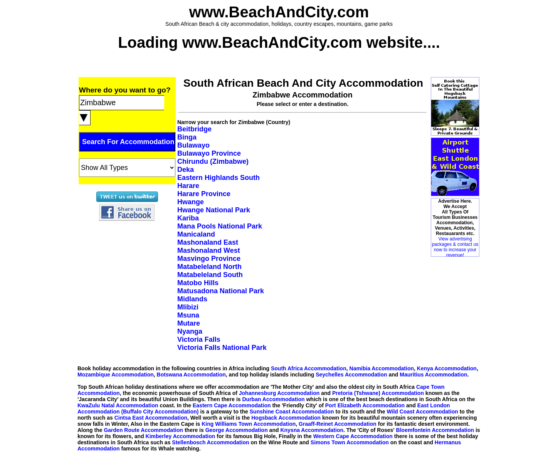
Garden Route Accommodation (143, 430)
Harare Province (203, 194)
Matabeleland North (209, 267)
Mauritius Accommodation (433, 374)
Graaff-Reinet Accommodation (337, 424)
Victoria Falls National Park (222, 347)
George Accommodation (236, 430)
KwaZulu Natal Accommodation (117, 405)
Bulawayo (193, 145)
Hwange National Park (213, 210)
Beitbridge (194, 129)
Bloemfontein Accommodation (435, 430)
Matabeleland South (210, 275)
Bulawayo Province (209, 153)
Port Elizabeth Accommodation (365, 405)
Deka (185, 169)
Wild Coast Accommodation (422, 411)
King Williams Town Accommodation (249, 424)
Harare (188, 186)
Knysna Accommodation (311, 430)
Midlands (192, 299)
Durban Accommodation (273, 399)
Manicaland (196, 234)
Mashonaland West (208, 250)
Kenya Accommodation (447, 368)
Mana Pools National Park (219, 226)
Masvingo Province (208, 258)
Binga (187, 137)
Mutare (188, 323)
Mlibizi (187, 307)
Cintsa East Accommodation (150, 418)
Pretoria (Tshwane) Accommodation (378, 393)
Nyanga (189, 331)
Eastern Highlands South (218, 177)
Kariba (188, 218)
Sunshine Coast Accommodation (292, 411)
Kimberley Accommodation (180, 436)
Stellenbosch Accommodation (210, 442)
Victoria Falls (198, 339)
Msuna (188, 315)
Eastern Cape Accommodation (232, 405)
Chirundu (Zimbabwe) (213, 161)
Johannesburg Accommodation (279, 393)
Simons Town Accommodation (350, 442)
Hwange (190, 202)
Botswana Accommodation (191, 374)
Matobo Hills (197, 283)
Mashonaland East (207, 242)
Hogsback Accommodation (286, 418)
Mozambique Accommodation (115, 374)
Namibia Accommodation (382, 368)
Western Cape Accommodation (353, 436)
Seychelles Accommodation (351, 374)
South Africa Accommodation (308, 368)
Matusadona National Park (220, 291)
